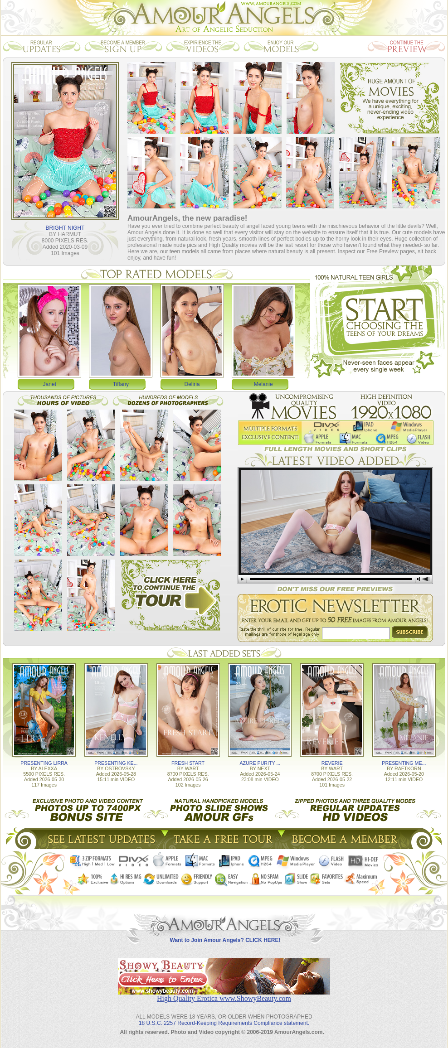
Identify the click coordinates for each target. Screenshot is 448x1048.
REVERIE (332, 763)
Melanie (263, 384)
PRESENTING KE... (115, 763)
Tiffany (121, 384)
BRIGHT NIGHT (65, 228)
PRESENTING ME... (404, 763)
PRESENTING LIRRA (44, 763)
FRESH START (188, 763)
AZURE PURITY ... (259, 763)
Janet (49, 384)
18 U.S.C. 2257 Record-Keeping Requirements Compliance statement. (224, 1023)
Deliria (192, 384)
